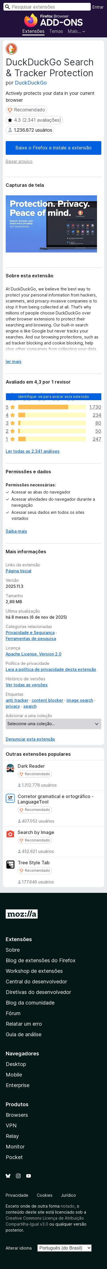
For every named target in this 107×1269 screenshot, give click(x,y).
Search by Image (36, 832)
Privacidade (17, 1195)
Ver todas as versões (27, 684)
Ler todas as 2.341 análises (33, 451)
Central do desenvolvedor (36, 982)
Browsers (17, 1115)
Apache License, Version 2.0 (33, 653)
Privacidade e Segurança (30, 632)
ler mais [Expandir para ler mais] (13, 361)
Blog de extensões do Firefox (41, 960)
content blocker (47, 700)
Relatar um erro (24, 1024)
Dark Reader (31, 766)
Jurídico (68, 1195)
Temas (56, 31)
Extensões (33, 31)
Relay (12, 1136)
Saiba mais (16, 531)
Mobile (14, 1075)
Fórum (13, 1013)
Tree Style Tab (34, 862)
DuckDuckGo (31, 83)
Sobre (13, 950)
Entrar (98, 7)
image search (79, 700)
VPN (11, 1125)
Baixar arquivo (19, 161)
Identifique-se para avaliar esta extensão (53, 396)
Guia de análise (23, 1034)
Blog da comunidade (30, 1003)
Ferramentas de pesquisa (31, 638)
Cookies (45, 1195)
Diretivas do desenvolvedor (38, 992)
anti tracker (17, 700)
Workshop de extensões (34, 971)
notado (67, 1206)
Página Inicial (18, 570)
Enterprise (17, 1085)
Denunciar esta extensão (30, 739)
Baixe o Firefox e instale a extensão (53, 148)
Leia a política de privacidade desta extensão (51, 669)
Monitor (15, 1147)
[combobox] (47, 7)
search (30, 706)
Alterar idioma (19, 1248)
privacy (13, 706)
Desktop (16, 1064)
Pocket (14, 1157)
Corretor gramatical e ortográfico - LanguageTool (56, 799)
